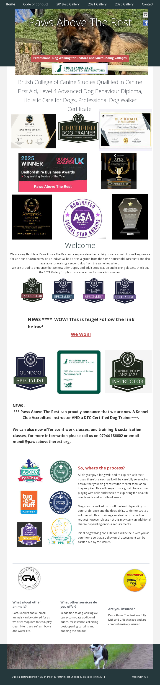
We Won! (81, 334)
